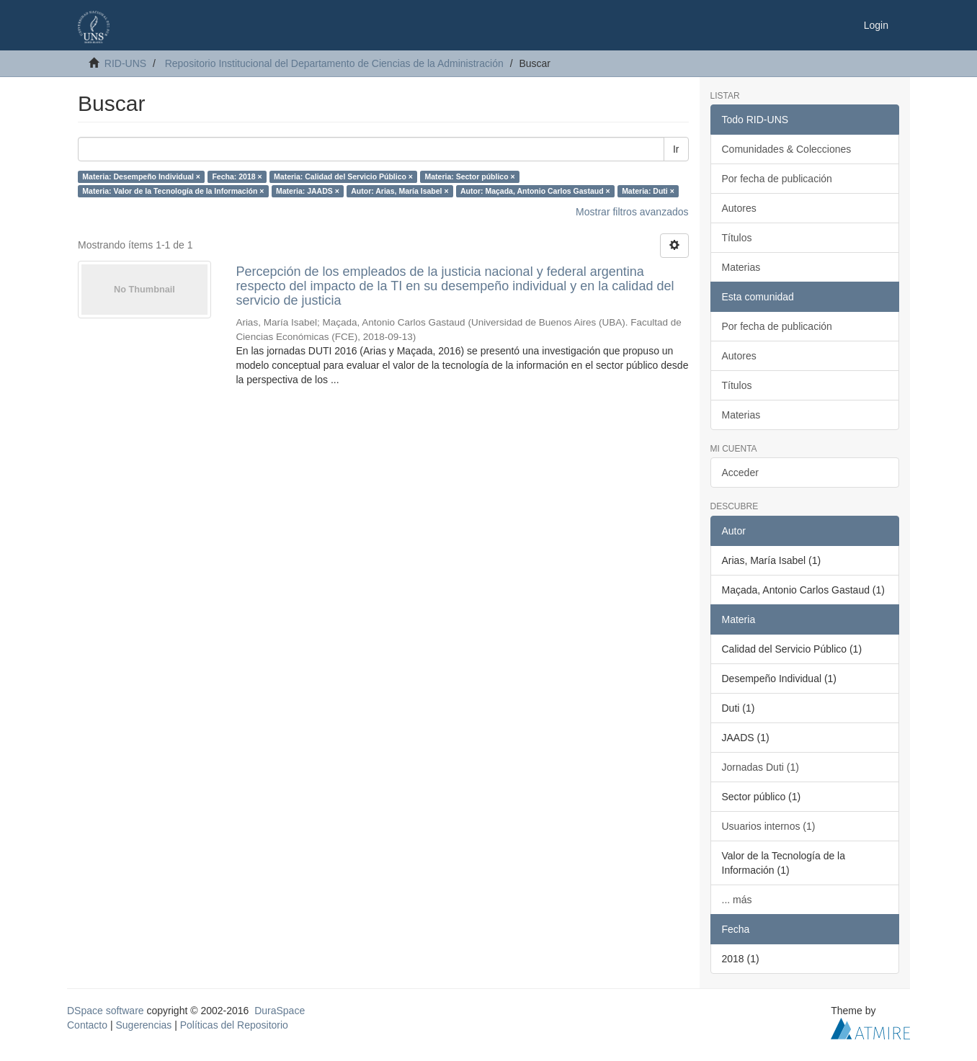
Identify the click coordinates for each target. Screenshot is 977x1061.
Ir (676, 149)
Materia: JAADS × (307, 191)
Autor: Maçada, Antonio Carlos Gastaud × (535, 191)
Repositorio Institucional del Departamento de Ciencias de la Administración (334, 63)
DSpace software (105, 1010)
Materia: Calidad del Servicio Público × (343, 176)
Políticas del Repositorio (234, 1025)
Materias (741, 267)
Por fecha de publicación (777, 178)
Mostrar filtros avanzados (632, 212)
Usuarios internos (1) (769, 826)
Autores (739, 208)
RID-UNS (125, 63)
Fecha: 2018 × (237, 176)
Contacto (87, 1025)
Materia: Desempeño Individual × (141, 176)
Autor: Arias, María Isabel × (399, 191)
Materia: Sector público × (469, 176)
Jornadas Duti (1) (760, 767)
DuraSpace (279, 1010)
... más (737, 899)
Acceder (740, 472)
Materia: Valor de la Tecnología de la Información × (173, 191)
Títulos (737, 237)
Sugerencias (143, 1025)
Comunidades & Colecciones (787, 149)
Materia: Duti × (648, 191)
